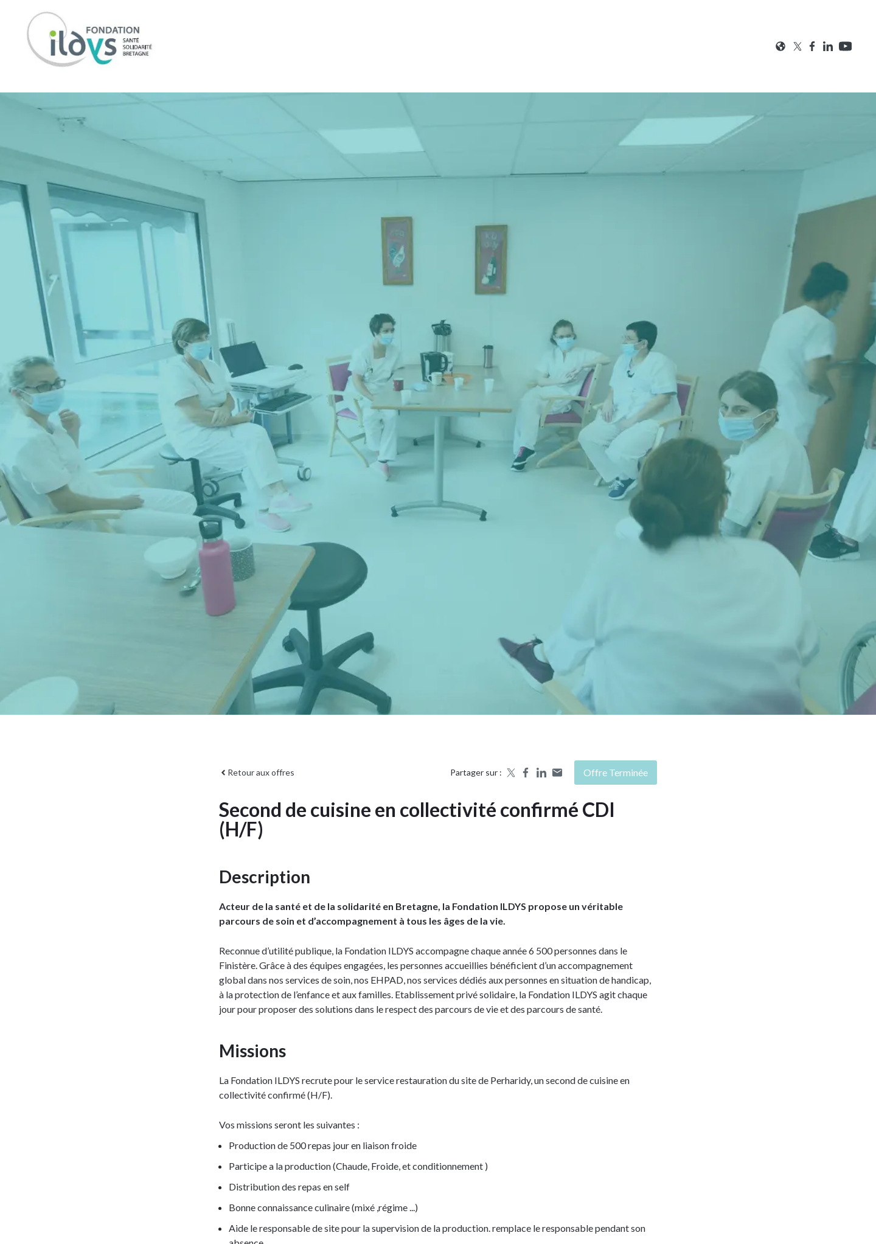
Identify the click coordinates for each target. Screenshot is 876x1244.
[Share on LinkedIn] (541, 772)
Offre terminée (615, 772)
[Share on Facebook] (525, 772)
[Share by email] (557, 772)
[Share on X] (510, 772)
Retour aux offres (256, 772)
